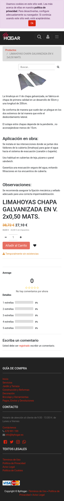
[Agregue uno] (21, 237)
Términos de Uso (11, 459)
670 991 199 (11, 431)
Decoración (9, 393)
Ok (32, 23)
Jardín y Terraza (11, 386)
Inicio (5, 379)
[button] (34, 245)
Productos (10, 50)
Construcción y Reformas (16, 389)
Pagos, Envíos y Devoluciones (18, 400)
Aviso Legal (9, 466)
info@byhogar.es (14, 434)
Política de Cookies (13, 470)
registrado (24, 345)
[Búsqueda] (58, 67)
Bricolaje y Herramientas (16, 397)
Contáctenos (9, 427)
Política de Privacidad (14, 463)
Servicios (7, 382)
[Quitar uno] (6, 237)
